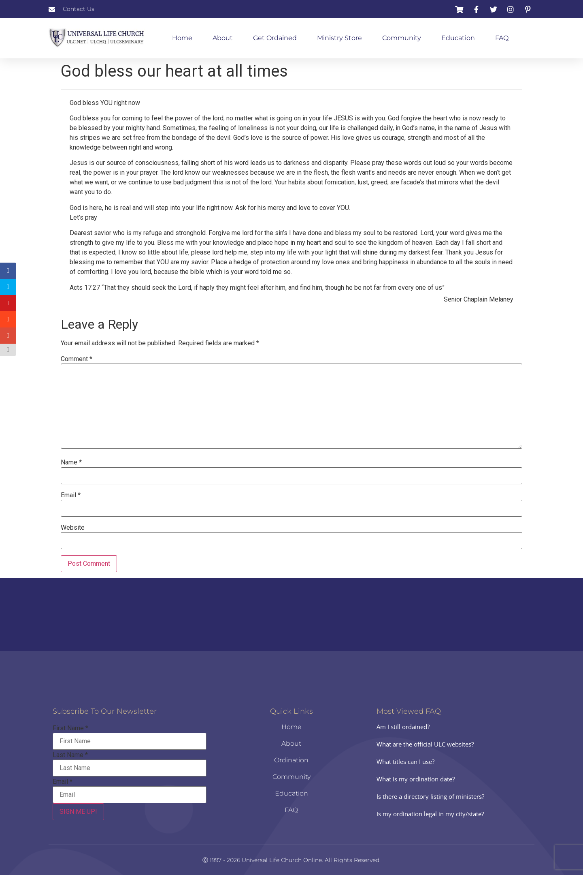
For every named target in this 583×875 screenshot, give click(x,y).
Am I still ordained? (403, 727)
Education (458, 38)
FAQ (502, 38)
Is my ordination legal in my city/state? (430, 814)
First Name (70, 728)
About (223, 38)
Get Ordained (275, 38)
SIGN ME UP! (78, 811)
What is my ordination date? (416, 779)
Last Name (70, 755)
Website (73, 527)
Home (182, 38)
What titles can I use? (405, 761)
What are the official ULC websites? (425, 744)
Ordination (291, 760)
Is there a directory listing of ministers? (430, 796)
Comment (76, 359)
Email (71, 495)
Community (401, 38)
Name (71, 462)
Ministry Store (339, 38)
